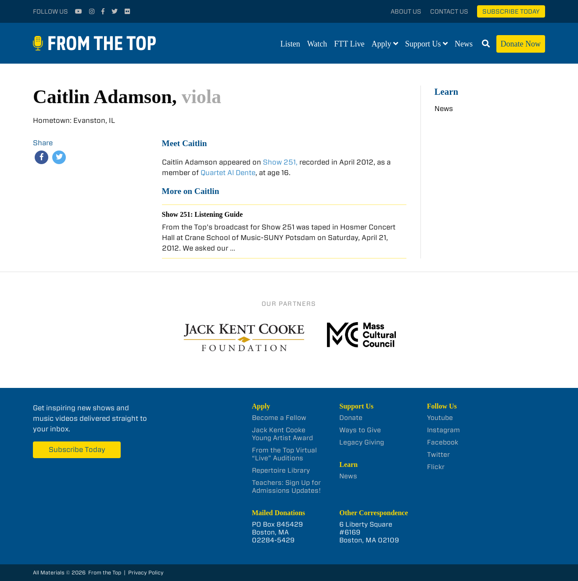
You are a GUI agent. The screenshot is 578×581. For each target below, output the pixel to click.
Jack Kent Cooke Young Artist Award (282, 434)
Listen (290, 43)
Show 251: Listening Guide (202, 214)
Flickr (436, 467)
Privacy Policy (146, 572)
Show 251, (280, 162)
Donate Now (521, 43)
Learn (446, 91)
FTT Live (349, 43)
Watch (317, 43)
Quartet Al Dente (228, 173)
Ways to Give (360, 430)
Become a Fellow (279, 418)
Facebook (442, 442)
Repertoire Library (281, 470)
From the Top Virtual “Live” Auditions (284, 454)
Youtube (440, 418)
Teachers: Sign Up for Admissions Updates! (286, 487)
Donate (351, 418)
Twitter (438, 455)
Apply (381, 43)
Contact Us (449, 11)
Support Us (423, 43)
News (464, 43)
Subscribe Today (511, 11)
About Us (406, 11)
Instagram (443, 430)
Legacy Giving (361, 442)
